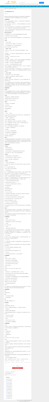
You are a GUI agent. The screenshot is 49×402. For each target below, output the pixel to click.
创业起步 (12, 8)
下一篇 (5, 373)
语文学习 (19, 6)
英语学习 (23, 6)
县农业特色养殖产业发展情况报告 (10, 379)
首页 (5, 6)
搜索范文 (41, 2)
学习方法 (33, 6)
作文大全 (8, 6)
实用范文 (12, 6)
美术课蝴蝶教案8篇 (9, 373)
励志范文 (26, 6)
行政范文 (15, 6)
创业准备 (15, 8)
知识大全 (30, 6)
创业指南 (37, 6)
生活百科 (41, 6)
